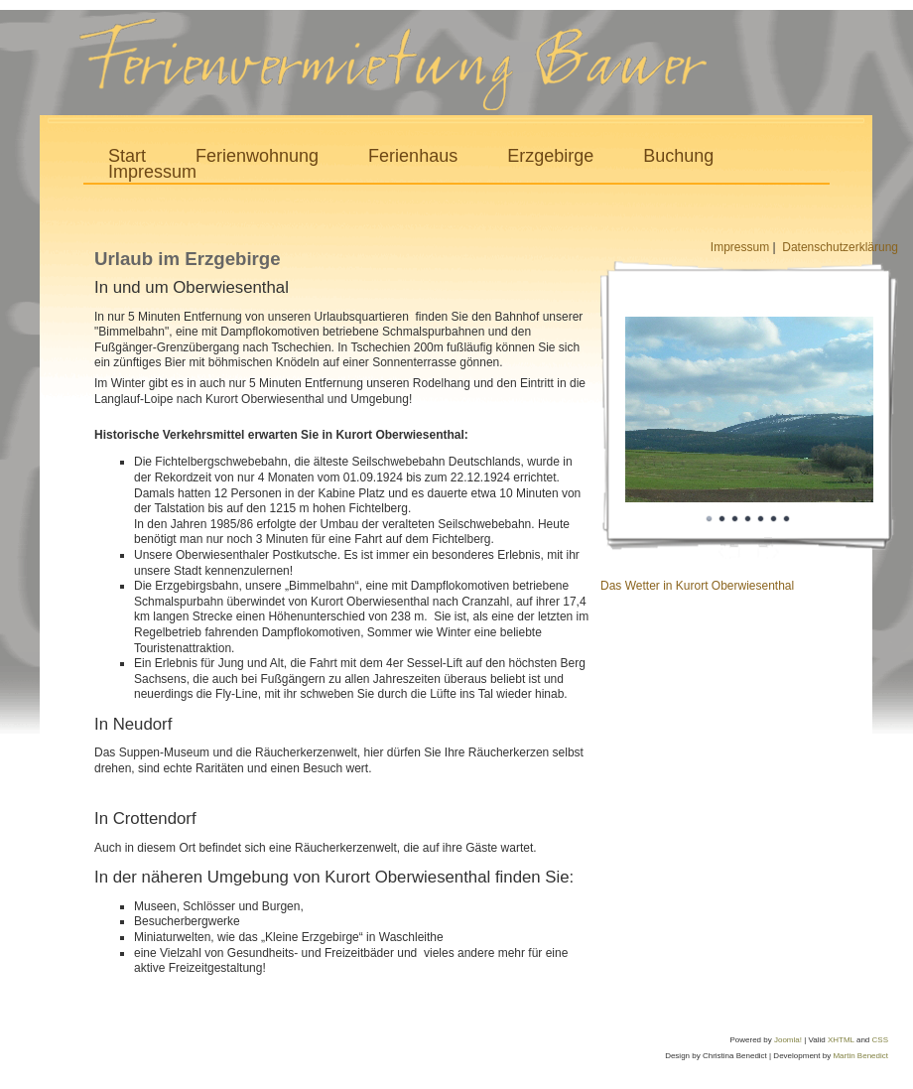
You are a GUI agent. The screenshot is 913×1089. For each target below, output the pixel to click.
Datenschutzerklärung (840, 247)
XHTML (841, 1039)
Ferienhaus (412, 157)
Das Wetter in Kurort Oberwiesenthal (697, 586)
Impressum (152, 173)
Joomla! (788, 1039)
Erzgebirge (550, 157)
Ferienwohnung (257, 157)
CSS (880, 1039)
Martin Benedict (860, 1055)
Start (127, 157)
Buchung (678, 157)
